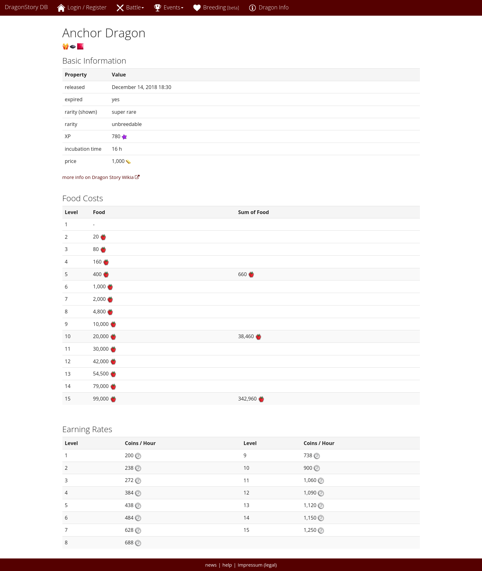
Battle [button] (130, 7)
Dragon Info (268, 7)
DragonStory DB (26, 7)
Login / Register (81, 7)
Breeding (216, 7)
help (227, 565)
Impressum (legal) (257, 565)
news (211, 565)
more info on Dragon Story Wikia (101, 177)
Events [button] (168, 7)
